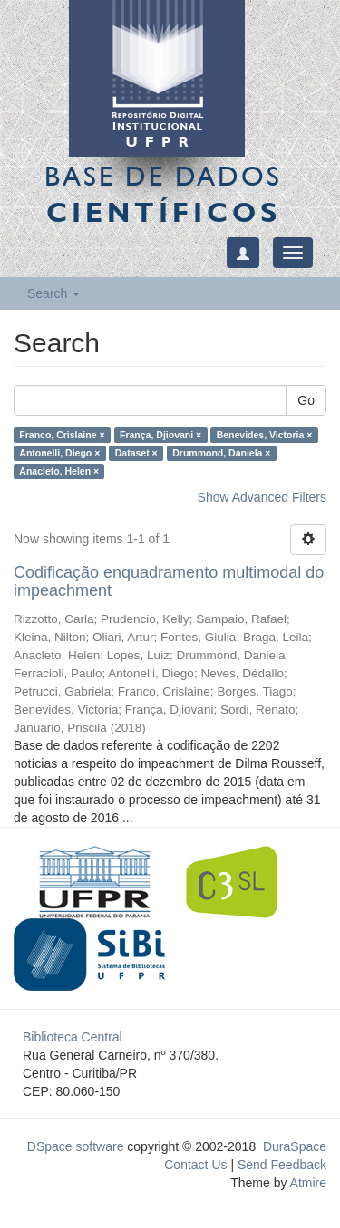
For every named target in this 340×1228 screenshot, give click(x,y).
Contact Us (195, 1164)
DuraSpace (294, 1146)
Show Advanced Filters (262, 497)
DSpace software (75, 1146)
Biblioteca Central (72, 1037)
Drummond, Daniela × (221, 452)
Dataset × (136, 452)
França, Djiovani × (160, 434)
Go (306, 400)
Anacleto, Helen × (59, 470)
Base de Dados (163, 194)
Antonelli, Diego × (59, 452)
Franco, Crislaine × (61, 434)
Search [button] (53, 293)
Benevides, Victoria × (265, 434)
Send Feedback (282, 1164)
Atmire (306, 1182)
